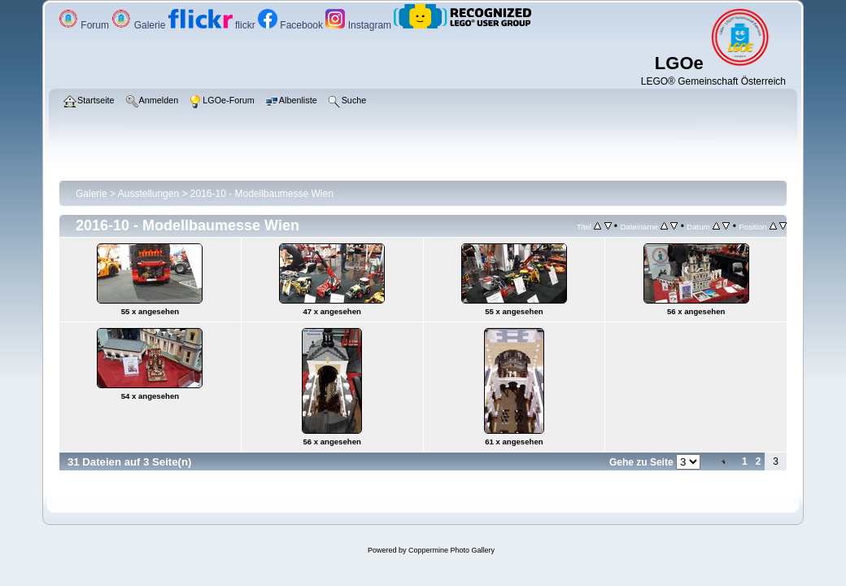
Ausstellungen (148, 193)
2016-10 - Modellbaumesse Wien (262, 193)
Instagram (359, 25)
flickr (213, 25)
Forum (85, 25)
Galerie (139, 25)
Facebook (291, 25)
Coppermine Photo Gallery (451, 550)
